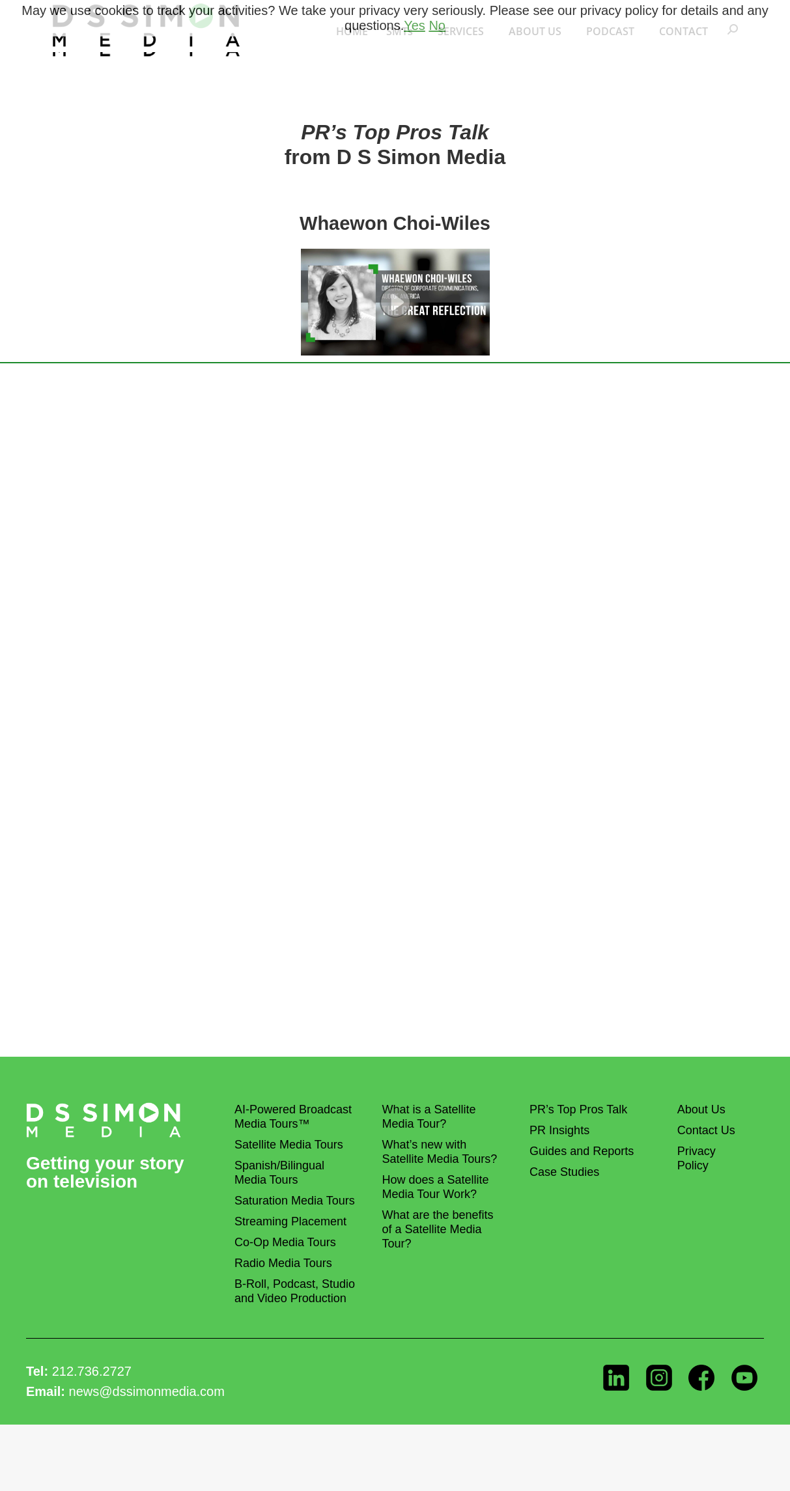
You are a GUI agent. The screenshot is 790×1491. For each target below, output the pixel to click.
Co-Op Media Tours (285, 1242)
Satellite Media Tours (288, 1144)
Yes (414, 25)
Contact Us (706, 1130)
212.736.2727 (92, 1371)
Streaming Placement (290, 1221)
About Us (701, 1109)
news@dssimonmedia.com (147, 1391)
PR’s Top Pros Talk (578, 1109)
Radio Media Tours (283, 1263)
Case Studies (564, 1171)
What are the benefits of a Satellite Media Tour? (438, 1229)
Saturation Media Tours (294, 1200)
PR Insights (559, 1130)
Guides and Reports (581, 1151)
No (437, 25)
